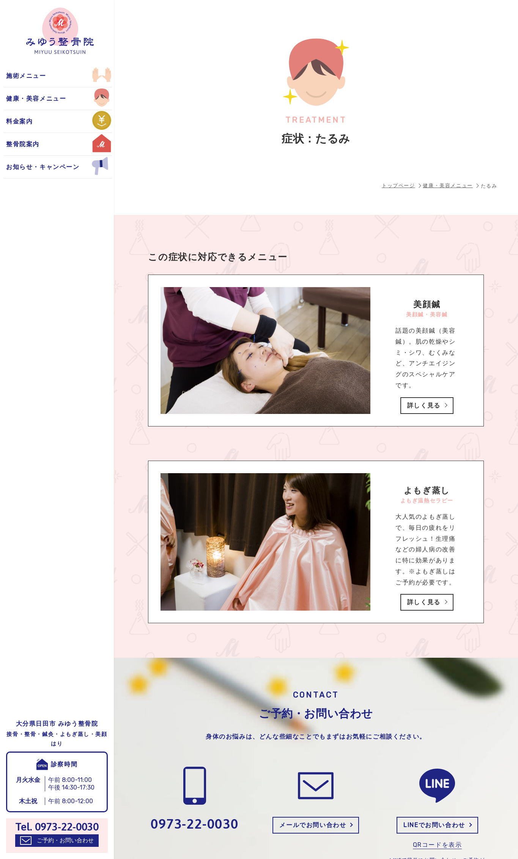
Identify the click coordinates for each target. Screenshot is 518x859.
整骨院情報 (24, 75)
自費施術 (21, 98)
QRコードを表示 (437, 844)
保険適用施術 (28, 75)
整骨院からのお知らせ (41, 75)
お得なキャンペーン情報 (44, 98)
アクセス (21, 98)
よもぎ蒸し (24, 75)
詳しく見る (424, 405)
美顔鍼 (18, 98)
